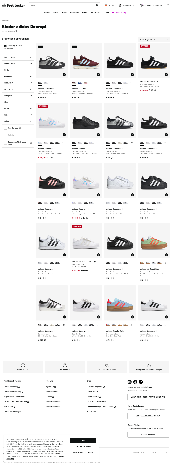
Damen (56, 12)
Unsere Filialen (94, 397)
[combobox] (64, 5)
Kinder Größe (18, 64)
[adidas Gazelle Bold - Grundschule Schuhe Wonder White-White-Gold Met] (120, 325)
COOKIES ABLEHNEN (83, 446)
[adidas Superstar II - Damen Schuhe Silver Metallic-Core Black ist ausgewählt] (108, 143)
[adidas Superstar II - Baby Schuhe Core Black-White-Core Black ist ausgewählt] (108, 263)
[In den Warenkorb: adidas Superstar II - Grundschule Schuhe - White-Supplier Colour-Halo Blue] (64, 134)
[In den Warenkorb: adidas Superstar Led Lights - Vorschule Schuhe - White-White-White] (98, 254)
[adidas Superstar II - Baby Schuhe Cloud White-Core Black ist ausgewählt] (40, 263)
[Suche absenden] (97, 5)
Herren (47, 12)
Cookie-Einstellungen (12, 412)
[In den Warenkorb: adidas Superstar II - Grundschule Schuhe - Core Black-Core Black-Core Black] (98, 134)
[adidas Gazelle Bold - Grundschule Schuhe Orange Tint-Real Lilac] (125, 325)
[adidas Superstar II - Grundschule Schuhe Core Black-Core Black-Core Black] (120, 83)
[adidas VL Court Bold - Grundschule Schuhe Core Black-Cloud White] (154, 263)
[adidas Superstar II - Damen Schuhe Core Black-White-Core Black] (114, 143)
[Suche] (64, 5)
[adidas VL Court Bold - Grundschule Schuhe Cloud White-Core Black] (148, 263)
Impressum (50, 387)
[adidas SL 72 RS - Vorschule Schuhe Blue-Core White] (80, 83)
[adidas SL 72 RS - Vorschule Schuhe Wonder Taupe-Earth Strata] (86, 83)
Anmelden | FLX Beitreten (151, 5)
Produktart (18, 83)
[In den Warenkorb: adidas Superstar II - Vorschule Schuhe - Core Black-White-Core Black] (166, 134)
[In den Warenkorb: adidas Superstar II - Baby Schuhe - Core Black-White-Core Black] (132, 254)
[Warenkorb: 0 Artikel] (168, 5)
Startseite (5, 20)
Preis (18, 115)
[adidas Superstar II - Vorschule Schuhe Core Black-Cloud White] (159, 143)
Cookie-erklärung (12, 387)
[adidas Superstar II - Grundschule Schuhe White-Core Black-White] (114, 83)
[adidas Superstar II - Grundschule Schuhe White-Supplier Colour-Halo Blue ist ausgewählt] (40, 143)
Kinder (64, 12)
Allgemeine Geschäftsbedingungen (17, 397)
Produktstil (18, 89)
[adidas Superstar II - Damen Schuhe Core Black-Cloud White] (125, 143)
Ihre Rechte (9, 407)
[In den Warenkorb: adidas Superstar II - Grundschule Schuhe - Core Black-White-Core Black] (132, 74)
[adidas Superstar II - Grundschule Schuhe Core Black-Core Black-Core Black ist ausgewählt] (74, 143)
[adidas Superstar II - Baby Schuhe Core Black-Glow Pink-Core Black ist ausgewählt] (40, 203)
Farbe (18, 108)
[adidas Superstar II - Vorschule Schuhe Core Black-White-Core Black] (148, 325)
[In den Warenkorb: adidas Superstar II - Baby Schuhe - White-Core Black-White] (98, 316)
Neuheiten (74, 12)
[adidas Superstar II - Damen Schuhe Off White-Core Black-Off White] (120, 143)
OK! (83, 440)
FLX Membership (119, 12)
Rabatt (18, 121)
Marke (18, 70)
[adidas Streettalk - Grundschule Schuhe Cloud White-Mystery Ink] (46, 83)
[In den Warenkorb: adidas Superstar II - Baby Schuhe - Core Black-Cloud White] (166, 194)
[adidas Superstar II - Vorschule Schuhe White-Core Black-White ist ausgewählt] (142, 325)
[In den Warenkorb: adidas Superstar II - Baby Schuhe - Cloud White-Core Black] (64, 254)
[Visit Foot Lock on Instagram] (130, 382)
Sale (107, 12)
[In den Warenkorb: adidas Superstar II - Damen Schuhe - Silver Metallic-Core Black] (132, 134)
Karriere (49, 397)
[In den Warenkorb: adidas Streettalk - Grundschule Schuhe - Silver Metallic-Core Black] (64, 74)
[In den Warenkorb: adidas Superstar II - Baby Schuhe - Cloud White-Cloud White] (132, 194)
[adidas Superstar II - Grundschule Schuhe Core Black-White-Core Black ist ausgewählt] (108, 83)
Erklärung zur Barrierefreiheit (16, 402)
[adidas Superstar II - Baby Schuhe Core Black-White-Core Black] (52, 203)
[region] (51, 448)
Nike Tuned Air (97, 12)
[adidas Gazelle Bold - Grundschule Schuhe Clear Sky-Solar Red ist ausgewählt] (108, 325)
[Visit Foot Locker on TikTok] (141, 382)
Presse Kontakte (51, 392)
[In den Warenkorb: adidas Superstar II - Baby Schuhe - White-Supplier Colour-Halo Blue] (98, 194)
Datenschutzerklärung (13, 392)
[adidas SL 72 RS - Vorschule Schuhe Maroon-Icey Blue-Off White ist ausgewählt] (74, 83)
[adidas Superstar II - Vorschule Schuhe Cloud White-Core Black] (154, 143)
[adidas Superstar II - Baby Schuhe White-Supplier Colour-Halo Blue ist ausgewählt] (74, 203)
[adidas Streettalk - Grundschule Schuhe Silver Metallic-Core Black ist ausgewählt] (40, 83)
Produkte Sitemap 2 (53, 407)
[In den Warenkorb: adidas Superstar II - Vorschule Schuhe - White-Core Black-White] (166, 316)
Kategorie (18, 96)
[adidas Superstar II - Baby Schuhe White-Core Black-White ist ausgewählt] (74, 325)
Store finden (8, 49)
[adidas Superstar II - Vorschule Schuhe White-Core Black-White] (148, 143)
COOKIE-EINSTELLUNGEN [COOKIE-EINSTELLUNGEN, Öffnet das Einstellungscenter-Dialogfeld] (83, 453)
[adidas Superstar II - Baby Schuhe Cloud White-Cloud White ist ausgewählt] (108, 203)
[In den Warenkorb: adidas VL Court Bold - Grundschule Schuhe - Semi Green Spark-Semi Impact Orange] (166, 254)
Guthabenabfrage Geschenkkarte (101, 407)
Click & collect (92, 392)
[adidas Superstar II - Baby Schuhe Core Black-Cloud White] (57, 263)
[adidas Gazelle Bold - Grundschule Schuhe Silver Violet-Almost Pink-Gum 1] (114, 325)
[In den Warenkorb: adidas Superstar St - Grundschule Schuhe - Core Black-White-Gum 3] (166, 74)
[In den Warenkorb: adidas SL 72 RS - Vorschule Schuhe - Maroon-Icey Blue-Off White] (98, 74)
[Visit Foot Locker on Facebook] (135, 382)
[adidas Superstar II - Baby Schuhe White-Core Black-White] (46, 203)
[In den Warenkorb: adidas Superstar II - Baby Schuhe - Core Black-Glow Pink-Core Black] (64, 194)
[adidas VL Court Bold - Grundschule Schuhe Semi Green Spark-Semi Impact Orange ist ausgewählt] (142, 263)
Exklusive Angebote (96, 387)
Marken (85, 12)
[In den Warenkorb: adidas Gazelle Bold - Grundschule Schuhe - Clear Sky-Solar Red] (132, 316)
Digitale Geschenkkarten (96, 402)
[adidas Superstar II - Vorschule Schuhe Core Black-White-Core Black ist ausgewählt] (142, 143)
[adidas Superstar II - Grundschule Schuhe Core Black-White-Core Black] (52, 143)
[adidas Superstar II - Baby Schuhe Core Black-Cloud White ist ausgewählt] (142, 203)
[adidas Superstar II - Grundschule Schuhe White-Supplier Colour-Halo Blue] (125, 83)
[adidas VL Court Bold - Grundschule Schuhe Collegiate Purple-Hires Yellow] (159, 263)
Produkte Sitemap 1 (53, 402)
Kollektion (18, 76)
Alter (18, 102)
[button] (15, 31)
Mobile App (91, 412)
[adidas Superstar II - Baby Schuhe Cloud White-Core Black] (57, 203)
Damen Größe (18, 57)
